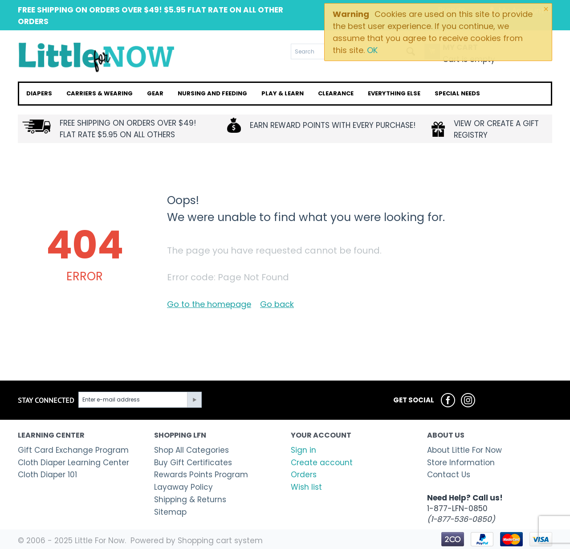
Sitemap (170, 512)
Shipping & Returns (190, 499)
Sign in (303, 450)
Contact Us (448, 474)
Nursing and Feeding (212, 93)
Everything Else (394, 93)
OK (372, 50)
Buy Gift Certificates (193, 462)
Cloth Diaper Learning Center (73, 462)
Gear (155, 93)
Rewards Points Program (201, 474)
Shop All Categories (191, 450)
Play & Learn (282, 93)
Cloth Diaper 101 (47, 474)
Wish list (306, 487)
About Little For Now (464, 450)
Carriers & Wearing (99, 93)
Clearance (336, 93)
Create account (322, 462)
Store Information (461, 462)
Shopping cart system (220, 540)
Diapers (39, 93)
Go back (277, 304)
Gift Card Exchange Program (73, 450)
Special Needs (457, 93)
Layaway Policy (183, 487)
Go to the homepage (209, 304)
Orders (304, 474)
